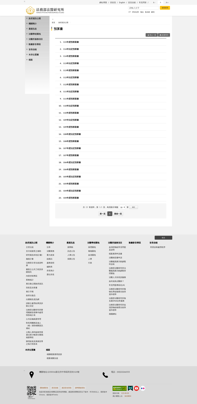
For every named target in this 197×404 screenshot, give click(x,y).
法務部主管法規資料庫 (34, 264)
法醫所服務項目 (36, 39)
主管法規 (30, 247)
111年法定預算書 (71, 91)
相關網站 (112, 314)
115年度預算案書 (71, 41)
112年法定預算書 (71, 77)
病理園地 (92, 247)
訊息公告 (71, 251)
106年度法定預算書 (72, 162)
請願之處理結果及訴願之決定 (34, 304)
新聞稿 (70, 247)
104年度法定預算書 (72, 190)
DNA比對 (135, 12)
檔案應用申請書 (115, 253)
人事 (90, 259)
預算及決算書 (31, 287)
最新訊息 (33, 28)
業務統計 (30, 280)
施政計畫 (30, 259)
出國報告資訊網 (32, 299)
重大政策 (50, 255)
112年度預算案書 (71, 84)
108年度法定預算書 (72, 134)
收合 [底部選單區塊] (163, 238)
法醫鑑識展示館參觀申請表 (117, 262)
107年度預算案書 (71, 155)
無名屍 (147, 12)
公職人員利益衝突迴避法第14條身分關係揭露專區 (34, 334)
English (122, 2)
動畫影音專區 (35, 44)
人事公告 (71, 255)
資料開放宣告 (80, 388)
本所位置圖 (34, 54)
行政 (90, 263)
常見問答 (142, 2)
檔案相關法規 (52, 358)
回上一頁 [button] (153, 35)
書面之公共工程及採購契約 (34, 270)
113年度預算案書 (71, 70)
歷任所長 (50, 274)
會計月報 (30, 291)
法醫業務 (50, 251)
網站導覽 (103, 2)
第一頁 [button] (102, 214)
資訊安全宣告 (66, 388)
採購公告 (71, 259)
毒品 (142, 12)
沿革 (49, 247)
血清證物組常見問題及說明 (117, 248)
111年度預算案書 (71, 98)
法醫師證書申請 (115, 257)
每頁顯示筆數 (112, 207)
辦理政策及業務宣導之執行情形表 (34, 342)
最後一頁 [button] (118, 214)
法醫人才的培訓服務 (117, 277)
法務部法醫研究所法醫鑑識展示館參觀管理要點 (117, 270)
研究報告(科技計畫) (34, 255)
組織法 (49, 259)
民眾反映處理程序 (157, 247)
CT (130, 12)
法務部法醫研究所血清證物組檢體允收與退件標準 (117, 307)
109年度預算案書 (71, 126)
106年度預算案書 (71, 169)
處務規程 (50, 263)
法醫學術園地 (35, 34)
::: (24, 1)
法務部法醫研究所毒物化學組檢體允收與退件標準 (117, 291)
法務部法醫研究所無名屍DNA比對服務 (117, 299)
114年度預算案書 (71, 56)
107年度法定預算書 (72, 148)
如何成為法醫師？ (116, 281)
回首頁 (113, 2)
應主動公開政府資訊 (34, 283)
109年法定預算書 (71, 119)
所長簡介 (50, 270)
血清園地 (92, 255)
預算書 (58, 29)
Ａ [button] (160, 2)
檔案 (31, 59)
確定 (133, 207)
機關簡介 (33, 23)
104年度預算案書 (71, 197)
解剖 (153, 12)
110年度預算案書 (71, 112)
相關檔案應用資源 (54, 354)
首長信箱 (33, 49)
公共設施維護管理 (33, 319)
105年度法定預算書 (72, 176)
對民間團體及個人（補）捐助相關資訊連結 (34, 325)
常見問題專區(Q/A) (117, 285)
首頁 (53, 22)
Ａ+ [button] (166, 2)
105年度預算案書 (71, 183)
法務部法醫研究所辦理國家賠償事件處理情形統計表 (34, 312)
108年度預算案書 (71, 141)
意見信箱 (132, 2)
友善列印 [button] (165, 35)
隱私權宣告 (44, 388)
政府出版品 (30, 295)
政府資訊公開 (35, 18)
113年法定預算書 (71, 63)
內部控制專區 (31, 276)
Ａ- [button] (154, 2)
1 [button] (109, 214)
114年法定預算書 (71, 49)
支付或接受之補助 (33, 251)
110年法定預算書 (71, 105)
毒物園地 (92, 251)
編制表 (49, 266)
